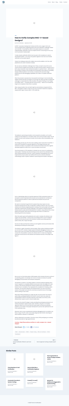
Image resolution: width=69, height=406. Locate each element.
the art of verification (42, 331)
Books (61, 2)
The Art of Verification (20, 43)
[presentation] (15, 359)
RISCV (27, 331)
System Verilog (33, 331)
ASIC (16, 331)
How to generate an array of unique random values (53, 357)
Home (49, 2)
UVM (15, 35)
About (53, 2)
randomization (22, 331)
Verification (17, 334)
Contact (65, 2)
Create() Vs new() (32, 380)
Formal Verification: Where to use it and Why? (23, 341)
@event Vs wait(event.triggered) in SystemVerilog (54, 382)
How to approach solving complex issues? (45, 341)
